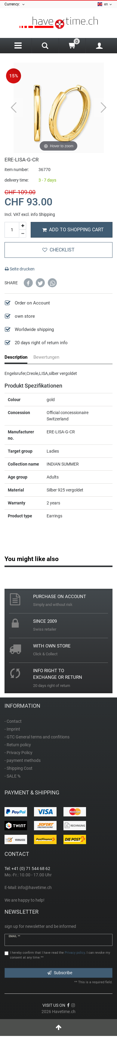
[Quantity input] (12, 230)
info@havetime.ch (35, 887)
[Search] (45, 46)
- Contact (13, 721)
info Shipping (43, 214)
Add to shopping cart (73, 229)
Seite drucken (20, 269)
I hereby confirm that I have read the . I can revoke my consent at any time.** (60, 955)
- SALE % (12, 776)
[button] (28, 282)
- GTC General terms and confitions (37, 737)
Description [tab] (16, 357)
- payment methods (23, 760)
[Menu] (18, 45)
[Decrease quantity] (22, 234)
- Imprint (12, 729)
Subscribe (59, 972)
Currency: (15, 4)
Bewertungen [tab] (46, 357)
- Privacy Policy (18, 752)
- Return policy (18, 744)
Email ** (14, 936)
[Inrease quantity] (22, 226)
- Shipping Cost (18, 768)
